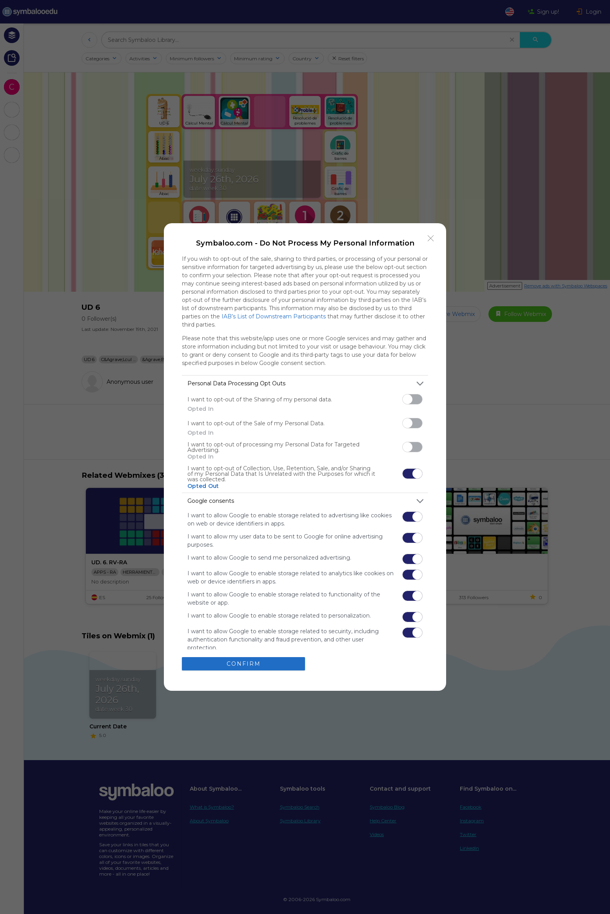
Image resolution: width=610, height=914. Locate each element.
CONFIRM (244, 663)
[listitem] (305, 384)
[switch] (412, 399)
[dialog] (305, 457)
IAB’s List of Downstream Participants (273, 316)
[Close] (430, 238)
